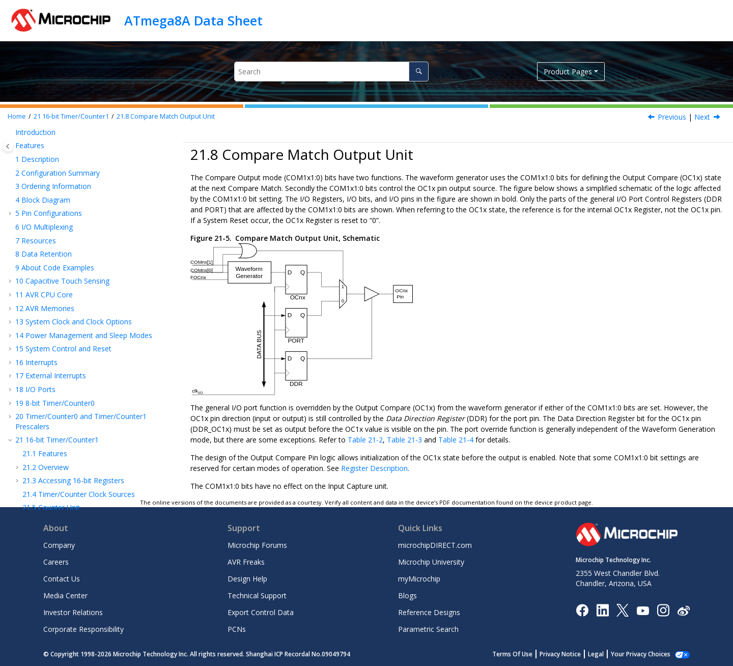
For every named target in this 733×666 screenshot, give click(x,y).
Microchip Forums (257, 545)
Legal (596, 654)
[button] (11, 134)
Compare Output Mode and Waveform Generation (86, 261)
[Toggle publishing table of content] (8, 146)
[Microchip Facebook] (582, 609)
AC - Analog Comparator (60, 394)
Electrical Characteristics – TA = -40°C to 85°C (95, 458)
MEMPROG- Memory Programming (79, 445)
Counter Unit (51, 202)
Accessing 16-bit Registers (73, 175)
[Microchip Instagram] (663, 609)
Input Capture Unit (60, 215)
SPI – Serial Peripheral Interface (72, 344)
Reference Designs (429, 612)
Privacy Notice (560, 654)
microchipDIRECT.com (435, 545)
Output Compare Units (67, 229)
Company (59, 545)
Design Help (247, 579)
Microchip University (431, 562)
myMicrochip (419, 579)
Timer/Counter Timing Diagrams (85, 293)
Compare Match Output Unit (166, 116)
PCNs (237, 629)
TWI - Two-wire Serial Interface (71, 381)
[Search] (419, 71)
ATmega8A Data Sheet (193, 20)
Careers (56, 562)
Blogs (407, 595)
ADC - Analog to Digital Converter (75, 408)
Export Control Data (261, 612)
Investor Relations (73, 612)
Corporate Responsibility (83, 629)
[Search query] (331, 71)
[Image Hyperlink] (642, 610)
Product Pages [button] (568, 71)
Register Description (65, 307)
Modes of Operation (63, 280)
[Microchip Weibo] (683, 610)
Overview (45, 161)
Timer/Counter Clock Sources (78, 188)
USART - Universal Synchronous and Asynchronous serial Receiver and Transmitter (90, 363)
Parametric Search (428, 629)
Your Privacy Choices (640, 654)
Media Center (65, 595)
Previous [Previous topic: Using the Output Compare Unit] (672, 117)
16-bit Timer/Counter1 (71, 116)
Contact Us (61, 579)
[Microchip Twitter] (622, 609)
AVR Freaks (246, 562)
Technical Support (257, 595)
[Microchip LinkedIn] (602, 609)
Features (44, 148)
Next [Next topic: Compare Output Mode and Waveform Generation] (702, 117)
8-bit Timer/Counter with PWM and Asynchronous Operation (80, 326)
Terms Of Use (512, 654)
